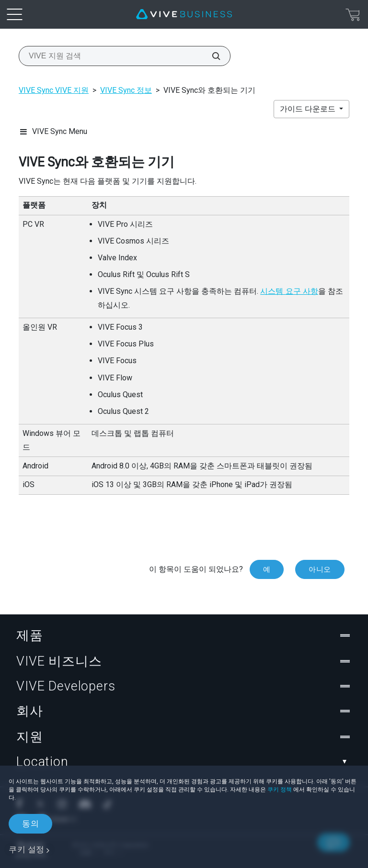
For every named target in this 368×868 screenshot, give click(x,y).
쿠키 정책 (279, 789)
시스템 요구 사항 (289, 291)
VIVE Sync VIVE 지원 (54, 90)
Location (184, 762)
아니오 (320, 569)
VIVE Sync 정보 (126, 90)
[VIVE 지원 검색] (210, 56)
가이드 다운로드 (308, 108)
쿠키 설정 (27, 849)
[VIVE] (184, 14)
